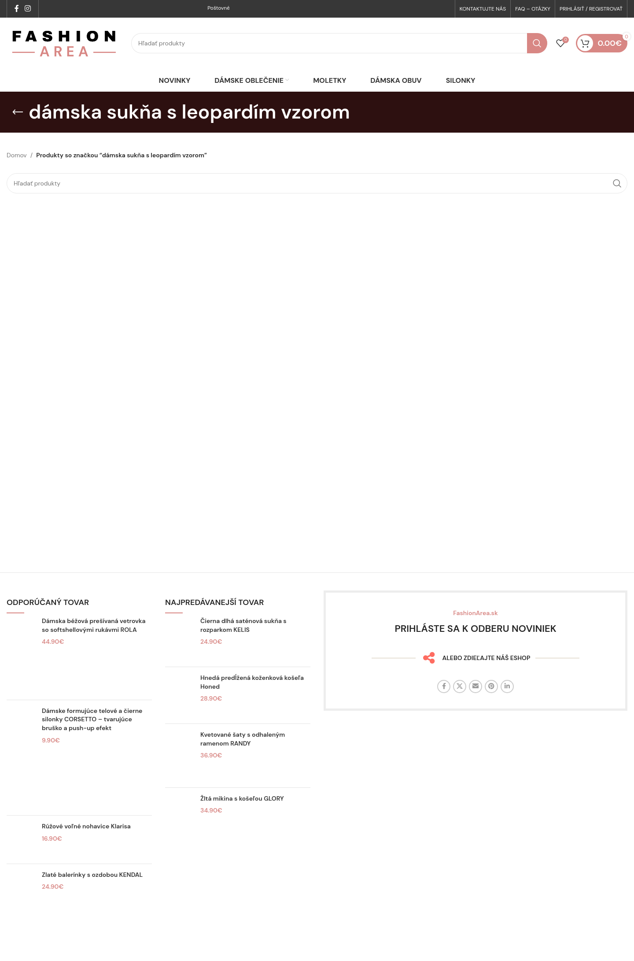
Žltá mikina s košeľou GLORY (242, 814)
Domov (17, 171)
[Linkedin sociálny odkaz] (507, 702)
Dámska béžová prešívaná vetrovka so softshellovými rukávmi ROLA (93, 641)
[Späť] (18, 128)
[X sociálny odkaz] (459, 702)
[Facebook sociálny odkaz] (16, 9)
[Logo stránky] (64, 51)
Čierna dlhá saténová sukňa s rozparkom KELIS (243, 641)
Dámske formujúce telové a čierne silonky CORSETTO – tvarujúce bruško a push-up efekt (92, 734)
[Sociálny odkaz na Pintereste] (491, 702)
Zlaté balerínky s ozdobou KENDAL (92, 890)
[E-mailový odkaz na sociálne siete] (475, 702)
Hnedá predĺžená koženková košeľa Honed (252, 698)
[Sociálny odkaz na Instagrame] (27, 9)
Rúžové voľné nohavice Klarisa (86, 842)
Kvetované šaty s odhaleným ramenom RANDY (242, 754)
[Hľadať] (339, 51)
